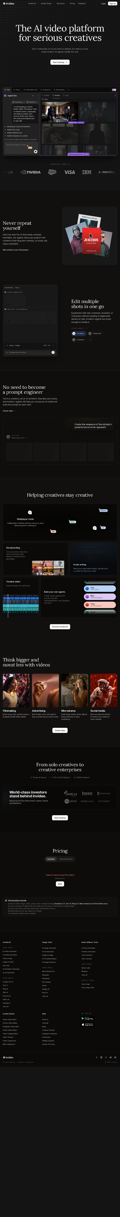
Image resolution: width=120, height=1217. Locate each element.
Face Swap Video (88, 987)
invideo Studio (47, 3)
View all (5, 1006)
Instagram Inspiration (49, 1034)
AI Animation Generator (11, 969)
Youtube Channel (48, 1030)
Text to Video (7, 958)
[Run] (53, 352)
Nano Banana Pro (48, 971)
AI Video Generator (10, 951)
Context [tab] (45, 95)
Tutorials (45, 1023)
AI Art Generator (48, 952)
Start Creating (60, 62)
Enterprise (82, 3)
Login (103, 4)
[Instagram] (106, 1057)
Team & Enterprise (66, 859)
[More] (37, 95)
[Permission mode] (33, 95)
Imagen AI (45, 989)
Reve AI (45, 992)
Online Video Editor (9, 1019)
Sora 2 (5, 985)
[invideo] (8, 1057)
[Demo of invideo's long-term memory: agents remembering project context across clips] (89, 236)
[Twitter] (97, 1057)
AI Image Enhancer (49, 962)
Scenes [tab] (56, 95)
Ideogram (45, 975)
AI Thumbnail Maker (49, 959)
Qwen (44, 985)
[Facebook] (115, 1057)
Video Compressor (9, 1041)
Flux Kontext (46, 982)
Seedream (45, 978)
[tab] (7, 89)
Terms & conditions (26, 1062)
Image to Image (47, 955)
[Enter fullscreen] (115, 95)
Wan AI (5, 992)
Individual (50, 859)
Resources (62, 3)
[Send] (35, 151)
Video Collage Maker (10, 1034)
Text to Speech (87, 955)
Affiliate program (48, 1041)
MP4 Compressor (9, 1044)
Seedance (6, 1003)
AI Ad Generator (8, 973)
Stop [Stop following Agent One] (86, 154)
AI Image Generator (49, 948)
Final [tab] (65, 95)
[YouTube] (111, 1057)
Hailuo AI (6, 999)
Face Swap (86, 984)
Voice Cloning (87, 959)
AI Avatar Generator (10, 955)
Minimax (84, 971)
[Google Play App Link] (99, 1018)
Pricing (72, 3)
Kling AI (5, 989)
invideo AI (33, 3)
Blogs (44, 1026)
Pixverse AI (7, 996)
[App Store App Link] (99, 1024)
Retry (60, 884)
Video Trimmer (8, 1037)
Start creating (59, 818)
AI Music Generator (88, 952)
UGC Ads (6, 965)
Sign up (113, 4)
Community (46, 1037)
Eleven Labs (86, 968)
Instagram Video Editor (11, 1026)
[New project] (68, 89)
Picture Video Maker (10, 1023)
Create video (60, 730)
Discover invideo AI (60, 627)
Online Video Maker (10, 1030)
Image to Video (8, 962)
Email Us (45, 1019)
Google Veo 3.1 (8, 982)
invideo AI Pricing (48, 1044)
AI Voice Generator (88, 948)
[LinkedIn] (101, 1057)
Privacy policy (9, 1062)
